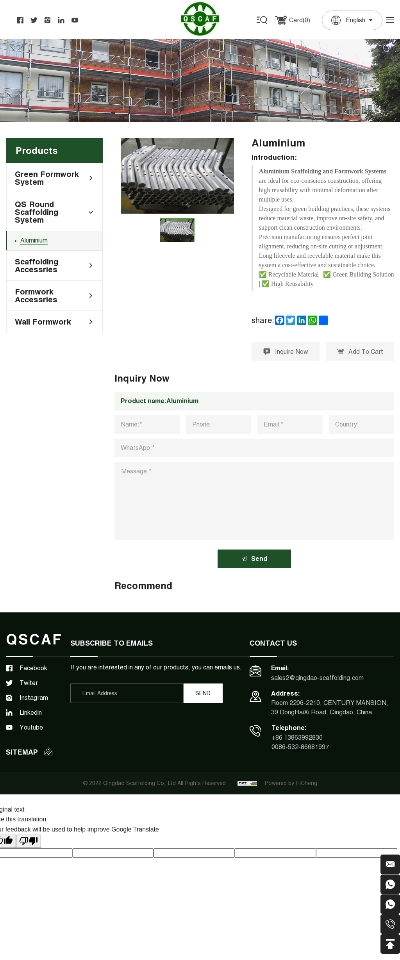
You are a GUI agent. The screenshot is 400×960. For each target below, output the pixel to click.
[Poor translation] (28, 841)
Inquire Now (285, 351)
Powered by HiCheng (291, 783)
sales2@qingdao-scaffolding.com (317, 678)
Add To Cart (360, 351)
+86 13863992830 (297, 737)
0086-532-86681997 (300, 747)
